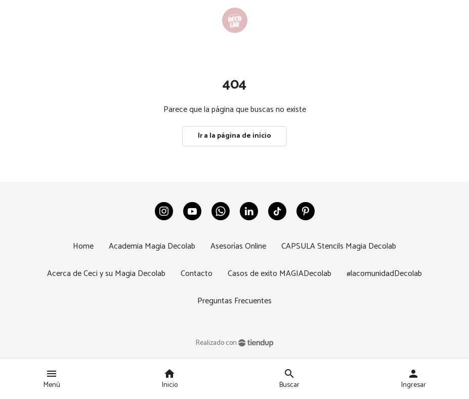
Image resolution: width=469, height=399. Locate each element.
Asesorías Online (238, 246)
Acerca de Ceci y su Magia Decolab (106, 274)
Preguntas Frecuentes (234, 301)
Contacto (196, 274)
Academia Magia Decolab (152, 246)
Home (83, 246)
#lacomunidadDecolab (384, 274)
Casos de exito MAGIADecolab (279, 274)
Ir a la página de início (234, 136)
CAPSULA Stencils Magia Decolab (338, 246)
